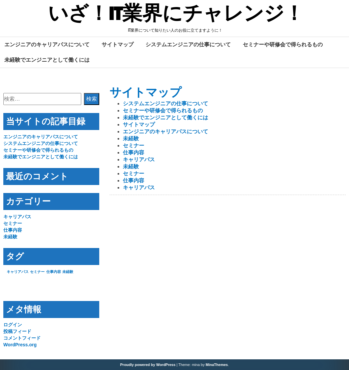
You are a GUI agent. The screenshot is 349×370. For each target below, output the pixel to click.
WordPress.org (20, 344)
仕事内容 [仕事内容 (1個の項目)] (53, 272)
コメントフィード (22, 338)
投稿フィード (17, 331)
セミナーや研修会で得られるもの (283, 44)
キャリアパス (139, 159)
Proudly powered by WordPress (147, 365)
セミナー (133, 145)
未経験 (131, 138)
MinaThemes (217, 365)
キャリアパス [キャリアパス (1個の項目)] (18, 272)
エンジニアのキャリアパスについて (47, 44)
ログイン (12, 324)
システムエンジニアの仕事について (188, 44)
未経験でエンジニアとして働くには (47, 59)
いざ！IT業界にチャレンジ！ (176, 14)
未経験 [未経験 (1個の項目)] (67, 272)
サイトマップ (118, 44)
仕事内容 (133, 152)
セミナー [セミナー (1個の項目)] (37, 272)
